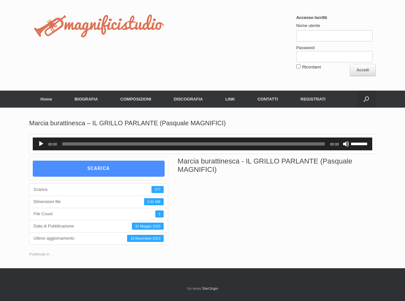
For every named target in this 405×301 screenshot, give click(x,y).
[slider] (193, 144)
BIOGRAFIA (86, 99)
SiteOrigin (210, 288)
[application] (202, 143)
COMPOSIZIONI (135, 99)
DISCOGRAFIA (188, 99)
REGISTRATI (312, 99)
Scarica (98, 168)
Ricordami (311, 67)
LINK (230, 99)
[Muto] (346, 144)
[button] (366, 99)
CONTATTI (267, 99)
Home (46, 99)
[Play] (41, 144)
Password (305, 47)
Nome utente (308, 25)
